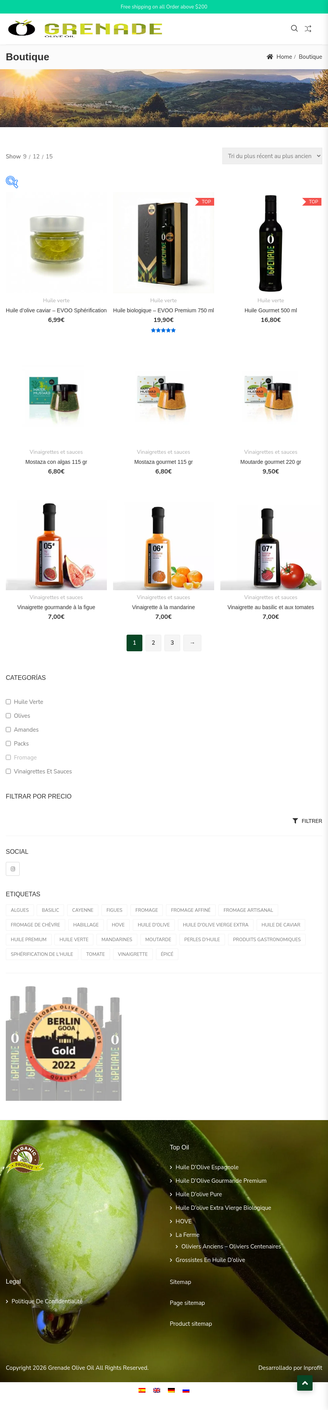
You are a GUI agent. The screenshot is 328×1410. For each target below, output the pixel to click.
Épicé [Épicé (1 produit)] (167, 954)
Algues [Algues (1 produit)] (20, 910)
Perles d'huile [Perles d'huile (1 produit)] (202, 940)
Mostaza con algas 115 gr (56, 462)
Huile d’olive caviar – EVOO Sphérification (56, 310)
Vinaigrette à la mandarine (163, 607)
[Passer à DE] (171, 1390)
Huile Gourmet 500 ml (271, 310)
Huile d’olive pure (199, 1194)
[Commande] (272, 156)
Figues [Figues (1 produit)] (114, 910)
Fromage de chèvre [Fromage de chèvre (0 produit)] (35, 925)
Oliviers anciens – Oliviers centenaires (231, 1246)
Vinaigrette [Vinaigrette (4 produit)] (133, 954)
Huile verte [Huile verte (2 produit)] (73, 940)
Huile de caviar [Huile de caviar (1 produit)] (281, 925)
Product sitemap (191, 1324)
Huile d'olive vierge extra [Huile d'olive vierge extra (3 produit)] (216, 925)
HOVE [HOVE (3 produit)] (118, 925)
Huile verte (56, 300)
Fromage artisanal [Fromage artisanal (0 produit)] (248, 910)
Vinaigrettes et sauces (56, 452)
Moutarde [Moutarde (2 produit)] (158, 940)
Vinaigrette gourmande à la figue (56, 607)
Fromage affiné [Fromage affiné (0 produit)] (190, 910)
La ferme (188, 1235)
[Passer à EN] (156, 1390)
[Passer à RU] (186, 1390)
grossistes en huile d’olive (210, 1260)
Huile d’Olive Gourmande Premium (221, 1181)
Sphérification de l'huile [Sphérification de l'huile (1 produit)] (42, 954)
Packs (21, 744)
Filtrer (312, 821)
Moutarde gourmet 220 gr (270, 462)
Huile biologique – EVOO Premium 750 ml (163, 310)
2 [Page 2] (153, 643)
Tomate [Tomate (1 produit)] (95, 954)
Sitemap (180, 1282)
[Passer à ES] (142, 1390)
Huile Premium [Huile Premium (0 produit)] (29, 940)
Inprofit (313, 1368)
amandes (26, 730)
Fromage (25, 757)
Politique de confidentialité (47, 1301)
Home (284, 57)
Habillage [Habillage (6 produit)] (86, 925)
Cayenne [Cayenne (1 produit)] (82, 910)
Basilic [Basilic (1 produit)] (50, 910)
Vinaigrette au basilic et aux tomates (270, 607)
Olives (22, 716)
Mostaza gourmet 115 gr (163, 462)
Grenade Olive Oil (71, 1368)
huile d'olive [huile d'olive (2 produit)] (154, 925)
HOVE (184, 1221)
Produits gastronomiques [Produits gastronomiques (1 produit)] (267, 940)
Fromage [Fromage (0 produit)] (146, 910)
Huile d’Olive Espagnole (207, 1167)
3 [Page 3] (172, 643)
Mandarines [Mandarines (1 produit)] (116, 940)
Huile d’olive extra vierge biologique (223, 1208)
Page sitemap (187, 1303)
